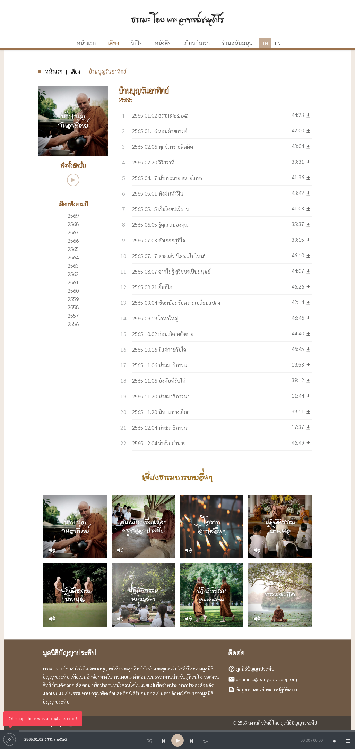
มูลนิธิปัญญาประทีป (255, 668)
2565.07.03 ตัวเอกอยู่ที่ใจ (158, 240)
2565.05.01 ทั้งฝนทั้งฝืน (157, 193)
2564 (73, 257)
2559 (73, 298)
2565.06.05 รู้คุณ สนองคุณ (160, 224)
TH (265, 43)
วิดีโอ (137, 43)
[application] (177, 740)
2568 (73, 224)
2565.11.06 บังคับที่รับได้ (158, 380)
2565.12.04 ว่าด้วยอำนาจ (159, 443)
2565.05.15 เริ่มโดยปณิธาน (160, 209)
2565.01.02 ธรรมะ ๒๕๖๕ (160, 115)
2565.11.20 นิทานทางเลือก (161, 411)
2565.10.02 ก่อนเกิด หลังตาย (162, 333)
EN (277, 43)
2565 (73, 249)
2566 (73, 240)
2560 (73, 290)
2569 (73, 215)
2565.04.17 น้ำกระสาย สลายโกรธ (167, 177)
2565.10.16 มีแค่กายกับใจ (159, 349)
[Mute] (334, 740)
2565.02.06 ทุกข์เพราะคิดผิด (162, 146)
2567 (73, 232)
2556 (73, 323)
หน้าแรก (53, 71)
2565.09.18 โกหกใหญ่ (155, 318)
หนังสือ (163, 43)
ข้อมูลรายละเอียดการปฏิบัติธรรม (267, 689)
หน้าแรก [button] (86, 43)
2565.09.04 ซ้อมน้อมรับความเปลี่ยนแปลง (176, 302)
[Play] (177, 740)
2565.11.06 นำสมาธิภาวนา (161, 365)
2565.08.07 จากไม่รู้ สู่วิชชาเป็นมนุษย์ (171, 271)
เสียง (75, 71)
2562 (73, 273)
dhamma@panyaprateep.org (266, 679)
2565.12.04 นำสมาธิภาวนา (161, 427)
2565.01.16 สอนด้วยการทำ (161, 131)
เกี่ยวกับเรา (196, 43)
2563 (73, 265)
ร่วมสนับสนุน (237, 43)
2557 (73, 315)
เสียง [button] (113, 43)
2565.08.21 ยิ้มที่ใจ (152, 287)
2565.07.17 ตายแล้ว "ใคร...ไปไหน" (169, 255)
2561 (73, 282)
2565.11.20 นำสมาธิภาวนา (161, 396)
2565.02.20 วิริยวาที (153, 162)
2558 (73, 307)
